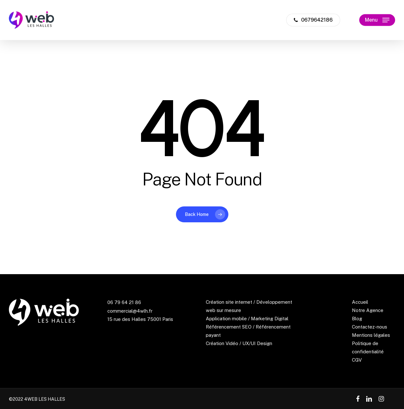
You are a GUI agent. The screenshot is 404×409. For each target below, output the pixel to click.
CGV (357, 360)
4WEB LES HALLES (44, 399)
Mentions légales (371, 335)
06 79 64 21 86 (124, 302)
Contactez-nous (369, 326)
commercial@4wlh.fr (129, 311)
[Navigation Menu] (377, 20)
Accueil (360, 302)
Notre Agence (367, 310)
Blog (357, 318)
